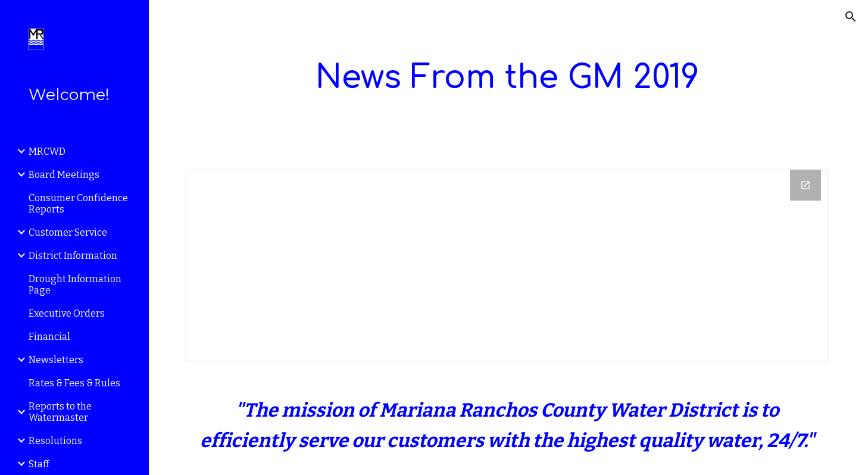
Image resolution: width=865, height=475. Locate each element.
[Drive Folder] (507, 266)
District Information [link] (73, 255)
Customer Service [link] (68, 232)
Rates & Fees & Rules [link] (74, 383)
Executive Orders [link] (67, 313)
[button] (850, 16)
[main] (507, 78)
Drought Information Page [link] (75, 284)
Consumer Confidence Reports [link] (78, 203)
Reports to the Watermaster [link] (60, 412)
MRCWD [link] (47, 151)
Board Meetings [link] (64, 174)
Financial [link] (49, 336)
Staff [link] (39, 464)
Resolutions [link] (55, 440)
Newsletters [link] (56, 359)
